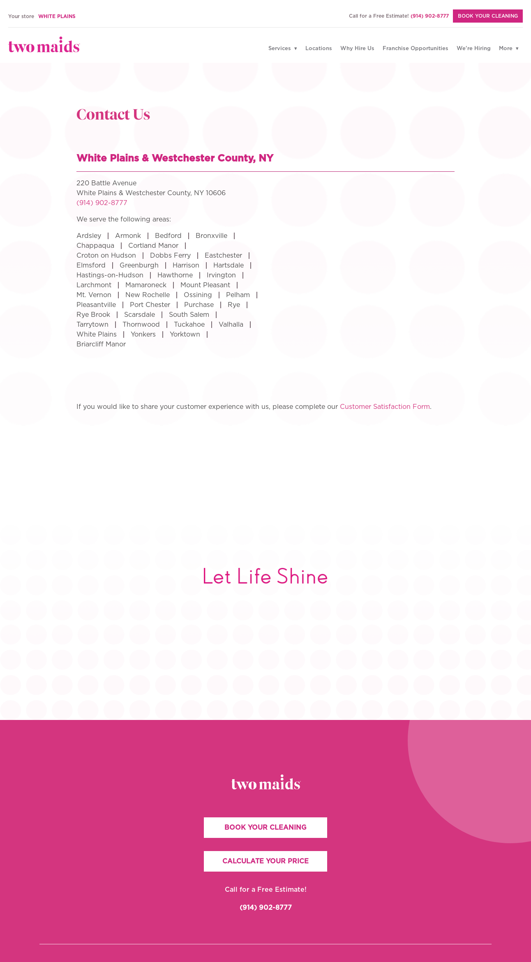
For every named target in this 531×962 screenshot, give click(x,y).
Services (280, 48)
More (506, 48)
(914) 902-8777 (430, 16)
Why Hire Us (357, 48)
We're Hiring (474, 48)
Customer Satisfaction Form (385, 407)
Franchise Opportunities (415, 48)
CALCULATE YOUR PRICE (265, 861)
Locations (318, 48)
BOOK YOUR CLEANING (265, 827)
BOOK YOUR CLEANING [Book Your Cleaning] (488, 16)
